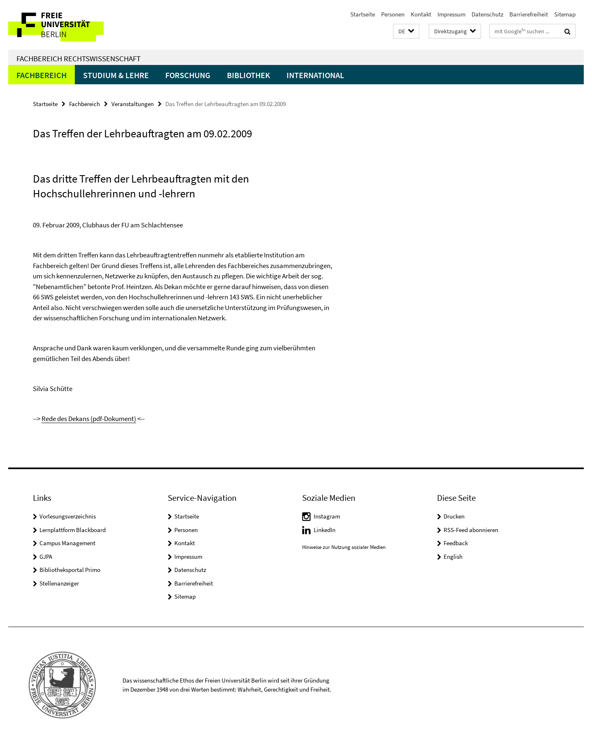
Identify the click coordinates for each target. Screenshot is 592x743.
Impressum (451, 14)
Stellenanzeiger (59, 583)
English (453, 556)
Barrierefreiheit (528, 14)
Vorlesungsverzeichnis (67, 516)
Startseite (362, 14)
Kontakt (421, 14)
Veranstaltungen (132, 104)
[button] (406, 31)
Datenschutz (487, 14)
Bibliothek (248, 75)
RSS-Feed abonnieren (471, 530)
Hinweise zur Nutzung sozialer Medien (344, 547)
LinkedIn (324, 530)
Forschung (187, 75)
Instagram (327, 516)
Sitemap (565, 14)
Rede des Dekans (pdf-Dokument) (89, 418)
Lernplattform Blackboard (72, 530)
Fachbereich (41, 75)
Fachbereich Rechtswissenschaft (78, 58)
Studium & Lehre (116, 75)
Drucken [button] (454, 516)
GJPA (45, 556)
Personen (393, 14)
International (315, 75)
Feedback (456, 543)
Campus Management (67, 543)
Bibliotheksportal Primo (69, 570)
